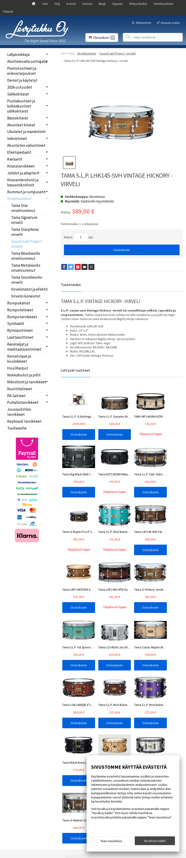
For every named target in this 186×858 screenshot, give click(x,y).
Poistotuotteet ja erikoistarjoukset (21, 71)
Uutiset (87, 4)
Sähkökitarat (18, 94)
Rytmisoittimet (20, 330)
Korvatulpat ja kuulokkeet (19, 359)
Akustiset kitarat (21, 124)
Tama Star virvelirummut (23, 208)
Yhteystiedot (138, 4)
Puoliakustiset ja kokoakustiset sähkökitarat (21, 106)
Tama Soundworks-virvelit (27, 280)
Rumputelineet (20, 309)
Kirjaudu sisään (170, 22)
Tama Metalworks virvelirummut (25, 268)
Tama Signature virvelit (24, 220)
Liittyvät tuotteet (75, 370)
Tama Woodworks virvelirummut (25, 256)
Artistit (71, 4)
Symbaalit (15, 323)
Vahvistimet (17, 138)
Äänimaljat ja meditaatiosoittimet (24, 347)
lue (120, 729)
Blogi (102, 4)
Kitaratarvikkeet (21, 166)
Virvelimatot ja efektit (29, 289)
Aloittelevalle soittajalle (27, 61)
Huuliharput (17, 368)
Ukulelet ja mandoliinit (26, 131)
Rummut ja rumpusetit (26, 191)
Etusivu (15, 710)
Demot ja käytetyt (22, 80)
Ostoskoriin (122, 250)
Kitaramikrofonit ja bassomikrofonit (22, 182)
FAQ (57, 4)
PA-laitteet (16, 395)
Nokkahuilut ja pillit (24, 375)
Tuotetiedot (71, 284)
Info (45, 4)
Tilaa (77, 736)
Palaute (8, 11)
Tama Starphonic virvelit (25, 232)
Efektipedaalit (19, 152)
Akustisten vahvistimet (26, 145)
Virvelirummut (19, 198)
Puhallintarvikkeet (23, 402)
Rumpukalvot (18, 303)
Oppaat (117, 4)
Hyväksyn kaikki (155, 842)
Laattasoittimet (20, 337)
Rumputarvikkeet (22, 316)
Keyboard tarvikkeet (24, 421)
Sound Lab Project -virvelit (27, 244)
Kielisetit (14, 159)
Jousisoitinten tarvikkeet (19, 412)
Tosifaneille (17, 428)
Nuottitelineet (19, 388)
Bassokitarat (17, 118)
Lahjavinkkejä (18, 54)
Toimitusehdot (163, 4)
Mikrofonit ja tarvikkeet (26, 381)
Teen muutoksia (111, 842)
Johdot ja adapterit (23, 173)
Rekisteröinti (143, 22)
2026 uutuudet (19, 87)
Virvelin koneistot (25, 296)
